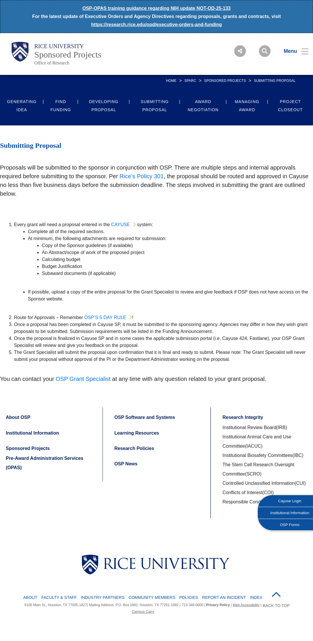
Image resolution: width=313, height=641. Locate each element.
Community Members (151, 597)
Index (256, 597)
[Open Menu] (292, 51)
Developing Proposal (103, 105)
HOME (171, 81)
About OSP (18, 417)
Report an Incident (224, 597)
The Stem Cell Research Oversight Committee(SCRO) (258, 469)
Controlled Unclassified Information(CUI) (263, 483)
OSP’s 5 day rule (105, 317)
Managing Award (247, 105)
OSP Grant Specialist (83, 379)
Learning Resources (136, 433)
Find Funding (61, 105)
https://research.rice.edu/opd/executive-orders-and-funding (156, 24)
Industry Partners (102, 597)
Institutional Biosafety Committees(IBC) (262, 455)
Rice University (59, 46)
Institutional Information (32, 433)
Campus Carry (143, 612)
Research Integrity (242, 417)
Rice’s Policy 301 (141, 176)
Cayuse (120, 224)
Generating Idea (22, 105)
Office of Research (51, 62)
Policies (188, 597)
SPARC (190, 81)
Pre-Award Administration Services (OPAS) (44, 463)
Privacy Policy (218, 605)
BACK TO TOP (276, 605)
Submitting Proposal (155, 105)
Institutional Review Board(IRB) (254, 427)
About (30, 597)
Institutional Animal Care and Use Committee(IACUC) (256, 441)
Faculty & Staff (59, 597)
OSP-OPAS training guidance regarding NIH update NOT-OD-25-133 (157, 8)
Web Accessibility (246, 605)
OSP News (125, 463)
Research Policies (134, 448)
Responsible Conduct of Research (257, 501)
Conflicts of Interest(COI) (247, 492)
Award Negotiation (203, 105)
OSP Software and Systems (144, 417)
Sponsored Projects (67, 54)
